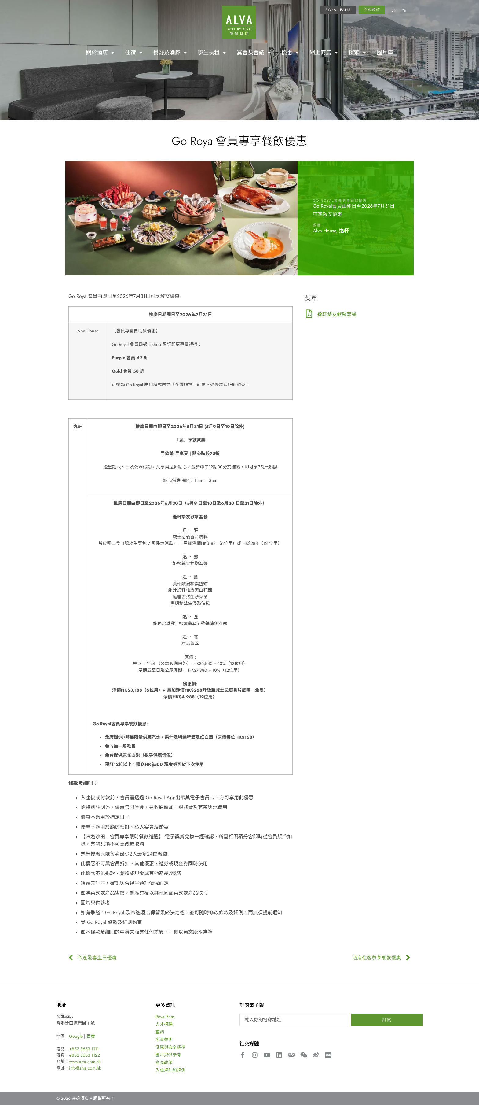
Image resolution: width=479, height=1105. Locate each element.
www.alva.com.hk (85, 1061)
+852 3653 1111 (84, 1049)
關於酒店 (100, 52)
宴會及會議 (254, 52)
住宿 (133, 52)
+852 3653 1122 (84, 1055)
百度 (90, 1036)
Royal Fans (165, 1016)
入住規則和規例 (170, 1070)
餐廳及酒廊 (170, 52)
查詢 (159, 1032)
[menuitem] (393, 10)
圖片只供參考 (168, 1055)
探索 (357, 52)
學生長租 (212, 52)
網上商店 (323, 52)
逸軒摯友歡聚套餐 (337, 314)
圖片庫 (385, 52)
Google (76, 1036)
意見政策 (164, 1062)
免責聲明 (164, 1039)
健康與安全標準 (170, 1047)
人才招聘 (164, 1024)
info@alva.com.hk (85, 1068)
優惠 (290, 52)
